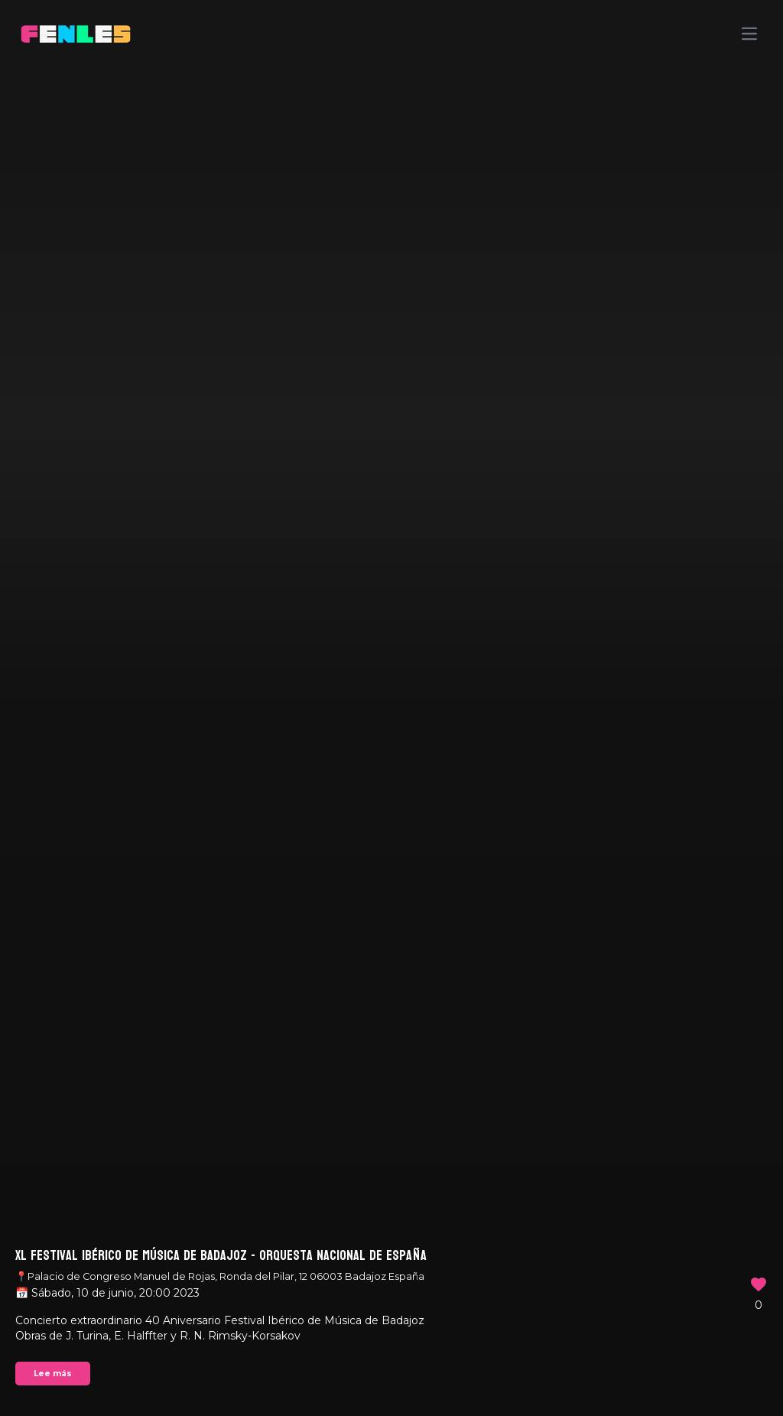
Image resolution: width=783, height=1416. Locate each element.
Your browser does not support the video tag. (391, 708)
